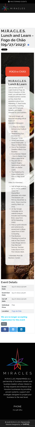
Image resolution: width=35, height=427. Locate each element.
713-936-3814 (17, 410)
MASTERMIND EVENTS (17, 2)
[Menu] (33, 16)
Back (4, 324)
